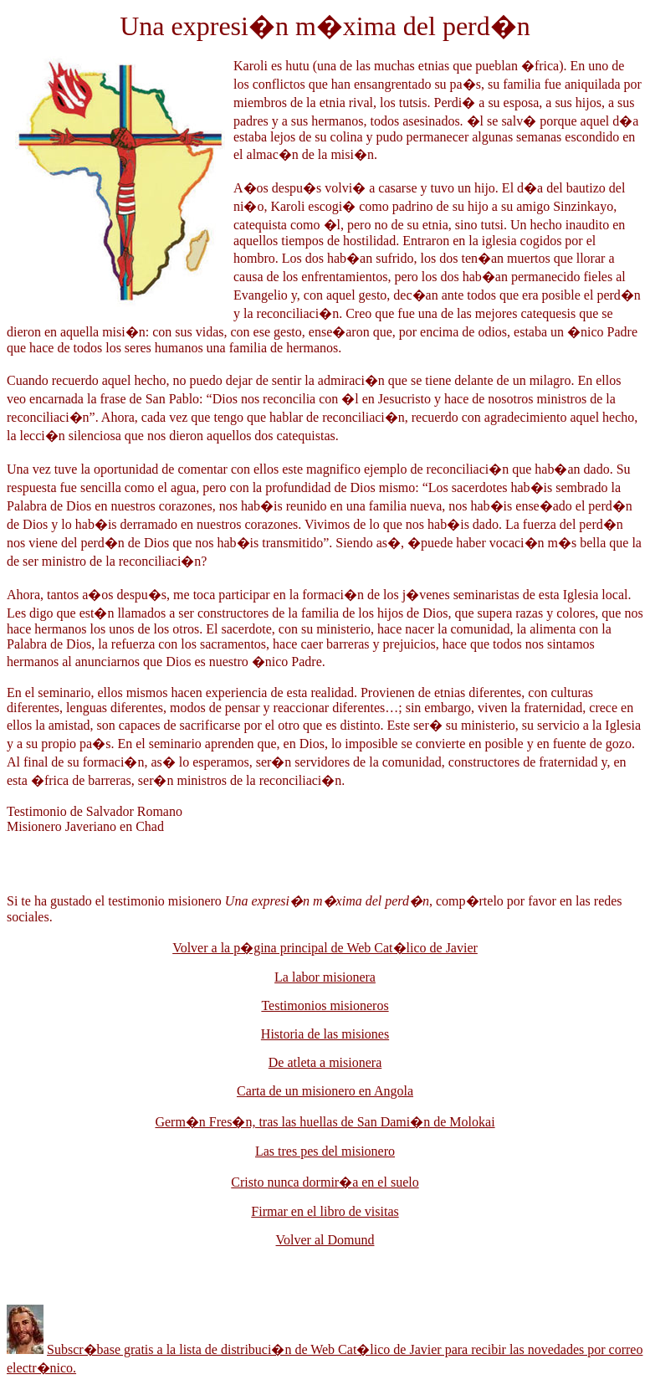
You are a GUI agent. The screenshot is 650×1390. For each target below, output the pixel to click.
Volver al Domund (325, 1240)
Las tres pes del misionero (325, 1151)
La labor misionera (325, 977)
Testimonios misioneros (324, 1005)
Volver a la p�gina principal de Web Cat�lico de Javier (325, 948)
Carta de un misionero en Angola (325, 1091)
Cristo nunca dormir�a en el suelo (324, 1182)
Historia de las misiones (325, 1034)
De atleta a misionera (325, 1062)
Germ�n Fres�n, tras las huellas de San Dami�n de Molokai (324, 1122)
